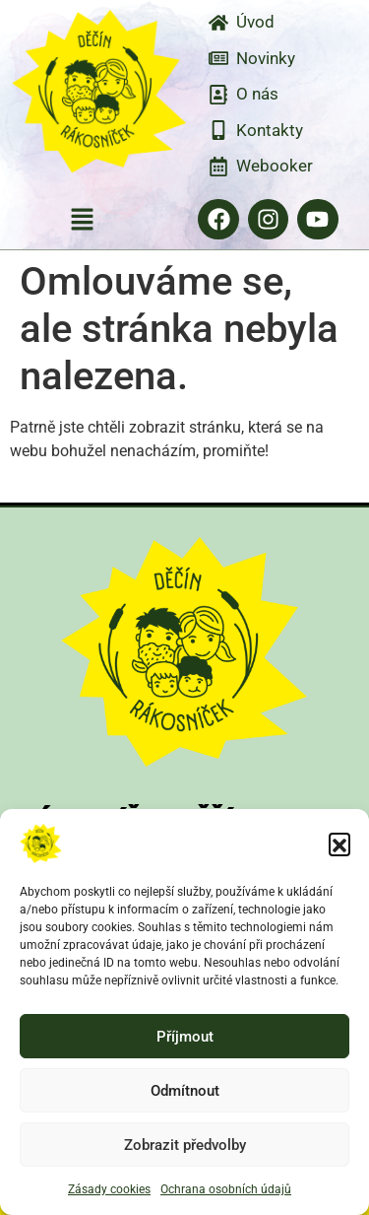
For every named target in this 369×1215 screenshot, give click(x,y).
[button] (339, 843)
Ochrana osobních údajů (225, 1189)
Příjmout (185, 1037)
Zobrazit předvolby (185, 1145)
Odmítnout (185, 1091)
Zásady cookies (109, 1189)
